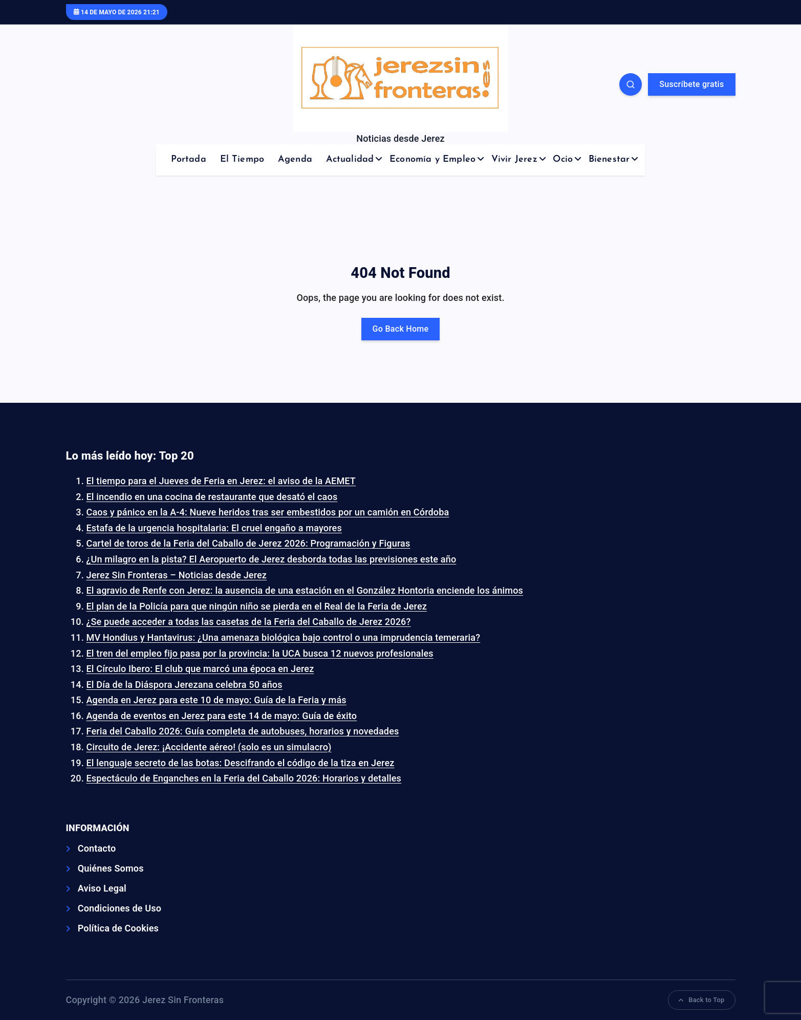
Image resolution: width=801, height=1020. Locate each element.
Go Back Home (401, 329)
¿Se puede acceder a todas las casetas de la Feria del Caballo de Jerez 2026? (248, 621)
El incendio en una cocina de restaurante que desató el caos (212, 496)
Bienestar (609, 159)
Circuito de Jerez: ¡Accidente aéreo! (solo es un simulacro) (209, 747)
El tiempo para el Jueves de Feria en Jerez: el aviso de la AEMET (221, 480)
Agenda (295, 159)
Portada (188, 159)
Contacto (97, 848)
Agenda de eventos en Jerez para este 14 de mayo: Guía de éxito (221, 715)
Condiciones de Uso (119, 908)
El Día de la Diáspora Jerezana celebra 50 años (184, 684)
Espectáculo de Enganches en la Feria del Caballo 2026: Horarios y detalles (243, 778)
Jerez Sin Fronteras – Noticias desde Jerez (176, 575)
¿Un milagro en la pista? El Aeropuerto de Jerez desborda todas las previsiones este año (271, 559)
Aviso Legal (102, 888)
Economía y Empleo (432, 159)
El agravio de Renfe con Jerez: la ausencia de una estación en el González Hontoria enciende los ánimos (305, 590)
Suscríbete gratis (691, 84)
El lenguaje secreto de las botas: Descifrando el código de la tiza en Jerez (240, 762)
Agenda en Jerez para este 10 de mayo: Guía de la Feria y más (216, 700)
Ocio (563, 159)
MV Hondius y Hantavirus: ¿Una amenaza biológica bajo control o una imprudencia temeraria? (283, 637)
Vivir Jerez (514, 159)
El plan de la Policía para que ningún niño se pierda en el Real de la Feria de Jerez (256, 606)
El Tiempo (242, 159)
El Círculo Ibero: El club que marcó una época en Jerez (200, 668)
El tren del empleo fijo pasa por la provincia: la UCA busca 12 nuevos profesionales (260, 653)
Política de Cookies (118, 928)
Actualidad (350, 159)
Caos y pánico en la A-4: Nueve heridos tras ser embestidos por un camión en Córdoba (267, 512)
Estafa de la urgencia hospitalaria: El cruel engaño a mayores (214, 528)
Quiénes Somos (111, 868)
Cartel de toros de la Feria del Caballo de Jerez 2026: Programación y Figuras (248, 543)
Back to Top (701, 1000)
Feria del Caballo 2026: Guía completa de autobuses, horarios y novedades (242, 731)
